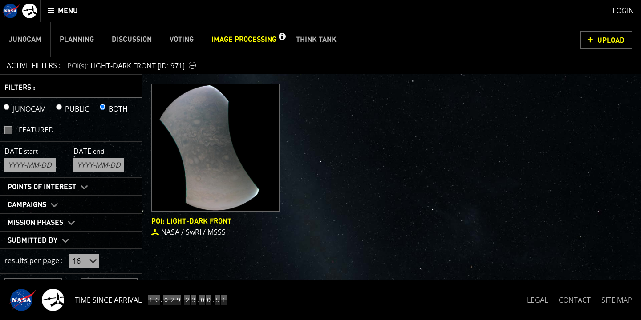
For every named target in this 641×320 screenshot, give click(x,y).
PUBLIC (77, 109)
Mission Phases (35, 222)
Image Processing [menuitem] (243, 39)
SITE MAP (616, 300)
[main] (320, 160)
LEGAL (537, 298)
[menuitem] (63, 11)
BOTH (118, 109)
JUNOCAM (29, 109)
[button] (281, 39)
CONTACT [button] (575, 300)
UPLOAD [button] (611, 40)
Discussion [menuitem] (132, 39)
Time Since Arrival (108, 300)
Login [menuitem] (623, 11)
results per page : (33, 260)
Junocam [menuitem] (25, 39)
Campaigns (27, 204)
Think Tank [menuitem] (316, 39)
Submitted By (32, 240)
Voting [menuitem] (182, 39)
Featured (36, 130)
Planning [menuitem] (77, 39)
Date (21, 151)
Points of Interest (42, 187)
